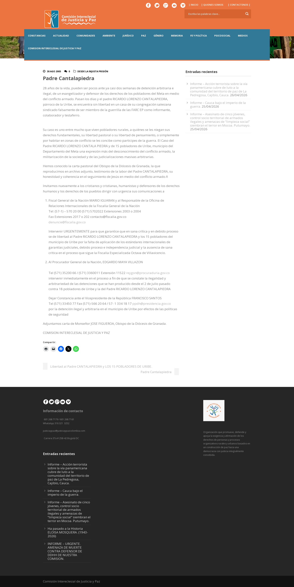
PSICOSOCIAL (222, 35)
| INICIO (193, 4)
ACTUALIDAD (61, 35)
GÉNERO (159, 35)
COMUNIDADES (85, 35)
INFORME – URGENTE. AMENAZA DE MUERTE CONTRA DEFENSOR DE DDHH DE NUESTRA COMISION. (65, 551)
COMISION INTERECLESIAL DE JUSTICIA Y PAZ (54, 48)
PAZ (143, 35)
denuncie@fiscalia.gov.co (67, 222)
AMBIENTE (109, 35)
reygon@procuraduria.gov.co (148, 273)
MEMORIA (177, 35)
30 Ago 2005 (54, 71)
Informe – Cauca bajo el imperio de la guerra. (65, 493)
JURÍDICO (128, 35)
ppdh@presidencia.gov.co (151, 303)
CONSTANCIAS (37, 35)
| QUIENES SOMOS (212, 4)
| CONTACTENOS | (239, 4)
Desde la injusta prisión (92, 71)
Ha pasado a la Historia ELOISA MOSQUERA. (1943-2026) (68, 532)
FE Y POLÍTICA (198, 35)
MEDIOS (243, 35)
